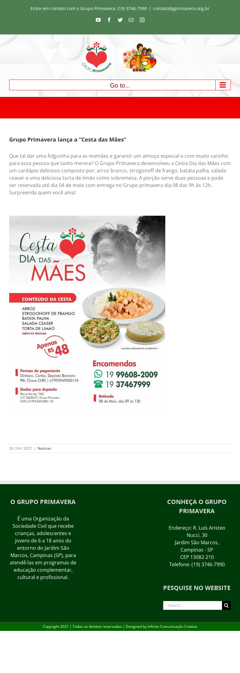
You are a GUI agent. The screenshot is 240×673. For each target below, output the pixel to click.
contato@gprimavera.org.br (181, 8)
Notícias (44, 448)
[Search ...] (192, 605)
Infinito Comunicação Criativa (172, 626)
